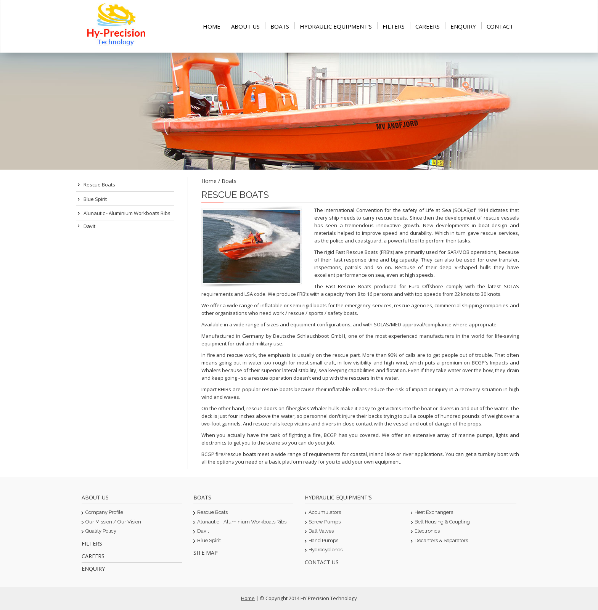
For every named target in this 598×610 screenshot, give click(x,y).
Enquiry (463, 26)
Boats (279, 26)
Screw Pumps (325, 522)
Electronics (427, 531)
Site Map (205, 552)
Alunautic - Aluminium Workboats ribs (127, 213)
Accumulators (325, 512)
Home (211, 26)
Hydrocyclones (325, 549)
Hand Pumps (323, 540)
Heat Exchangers (434, 512)
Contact (500, 26)
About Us (245, 26)
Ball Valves (321, 531)
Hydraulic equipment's (336, 26)
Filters (394, 26)
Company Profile (104, 512)
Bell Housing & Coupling (442, 522)
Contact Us (322, 562)
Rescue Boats (99, 184)
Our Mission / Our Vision (113, 522)
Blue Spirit (95, 199)
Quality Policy (100, 531)
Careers (427, 26)
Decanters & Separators (441, 540)
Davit (89, 226)
